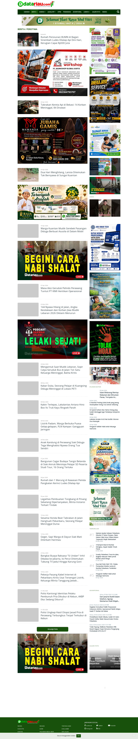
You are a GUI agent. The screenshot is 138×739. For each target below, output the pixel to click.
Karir (41, 729)
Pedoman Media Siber (47, 732)
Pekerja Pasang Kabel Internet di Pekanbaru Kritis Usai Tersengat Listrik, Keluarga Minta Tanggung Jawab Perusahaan (62, 579)
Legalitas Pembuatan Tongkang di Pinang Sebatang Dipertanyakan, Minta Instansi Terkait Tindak (64, 501)
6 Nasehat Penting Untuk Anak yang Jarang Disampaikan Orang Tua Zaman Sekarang (104, 404)
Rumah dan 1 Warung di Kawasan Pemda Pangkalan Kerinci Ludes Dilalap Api (63, 481)
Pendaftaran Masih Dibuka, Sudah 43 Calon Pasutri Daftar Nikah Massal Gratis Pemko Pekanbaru (104, 619)
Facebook (88, 726)
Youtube (112, 726)
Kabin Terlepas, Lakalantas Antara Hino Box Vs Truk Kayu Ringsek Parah (62, 406)
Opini (59, 12)
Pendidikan (67, 12)
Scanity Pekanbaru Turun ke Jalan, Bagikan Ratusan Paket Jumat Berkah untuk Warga (107, 556)
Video (92, 197)
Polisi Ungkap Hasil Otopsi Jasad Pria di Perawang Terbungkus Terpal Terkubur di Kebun (64, 615)
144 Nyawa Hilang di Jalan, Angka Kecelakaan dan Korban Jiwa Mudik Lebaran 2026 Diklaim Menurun (60, 309)
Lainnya (86, 12)
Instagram (88, 729)
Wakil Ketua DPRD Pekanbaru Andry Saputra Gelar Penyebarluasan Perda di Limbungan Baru (104, 660)
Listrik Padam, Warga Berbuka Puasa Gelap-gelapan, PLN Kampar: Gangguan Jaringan (62, 426)
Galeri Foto (96, 12)
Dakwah (27, 12)
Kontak (20, 732)
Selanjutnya (53, 629)
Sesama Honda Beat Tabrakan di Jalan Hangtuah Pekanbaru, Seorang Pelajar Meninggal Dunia (62, 520)
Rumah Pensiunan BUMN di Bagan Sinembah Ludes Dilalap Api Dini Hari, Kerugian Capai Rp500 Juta (61, 39)
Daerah (41, 12)
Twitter (99, 726)
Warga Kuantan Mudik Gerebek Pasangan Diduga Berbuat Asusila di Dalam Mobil (64, 230)
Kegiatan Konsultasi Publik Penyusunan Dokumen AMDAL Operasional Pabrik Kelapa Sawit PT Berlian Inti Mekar (105, 609)
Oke (78, 735)
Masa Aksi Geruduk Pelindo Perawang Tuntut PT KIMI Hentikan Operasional (61, 289)
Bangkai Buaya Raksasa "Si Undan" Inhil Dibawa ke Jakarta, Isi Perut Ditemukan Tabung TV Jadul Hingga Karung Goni (63, 558)
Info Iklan (65, 732)
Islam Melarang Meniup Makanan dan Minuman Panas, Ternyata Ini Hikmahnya (109, 396)
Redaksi (42, 726)
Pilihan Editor (95, 387)
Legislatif (51, 12)
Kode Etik (21, 729)
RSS (98, 729)
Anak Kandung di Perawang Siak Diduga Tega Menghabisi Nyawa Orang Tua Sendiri (62, 445)
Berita (34, 12)
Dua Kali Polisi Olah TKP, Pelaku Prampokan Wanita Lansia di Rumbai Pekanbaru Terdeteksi (107, 566)
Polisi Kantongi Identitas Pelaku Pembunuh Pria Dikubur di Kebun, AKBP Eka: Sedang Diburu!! (62, 596)
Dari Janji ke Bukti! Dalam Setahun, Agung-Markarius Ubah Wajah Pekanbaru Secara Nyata (110, 600)
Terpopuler (94, 528)
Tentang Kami (66, 726)
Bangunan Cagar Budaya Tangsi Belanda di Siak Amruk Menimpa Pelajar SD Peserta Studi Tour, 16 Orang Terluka (64, 464)
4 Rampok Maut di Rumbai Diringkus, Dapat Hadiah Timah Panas (106, 547)
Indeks (104, 12)
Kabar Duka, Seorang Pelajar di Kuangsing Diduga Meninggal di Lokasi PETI (64, 387)
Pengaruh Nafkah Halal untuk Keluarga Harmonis (106, 575)
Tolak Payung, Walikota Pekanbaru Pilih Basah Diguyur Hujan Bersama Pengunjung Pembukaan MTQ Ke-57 (104, 629)
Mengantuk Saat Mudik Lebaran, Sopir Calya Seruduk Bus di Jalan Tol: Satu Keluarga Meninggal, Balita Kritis (62, 369)
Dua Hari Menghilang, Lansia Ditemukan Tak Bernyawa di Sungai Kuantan (63, 174)
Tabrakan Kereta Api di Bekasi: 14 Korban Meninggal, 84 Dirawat (63, 106)
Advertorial (77, 12)
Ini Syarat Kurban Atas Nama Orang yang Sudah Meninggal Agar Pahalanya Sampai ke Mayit (105, 412)
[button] (93, 659)
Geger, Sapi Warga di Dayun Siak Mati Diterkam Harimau (61, 538)
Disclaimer (65, 729)
